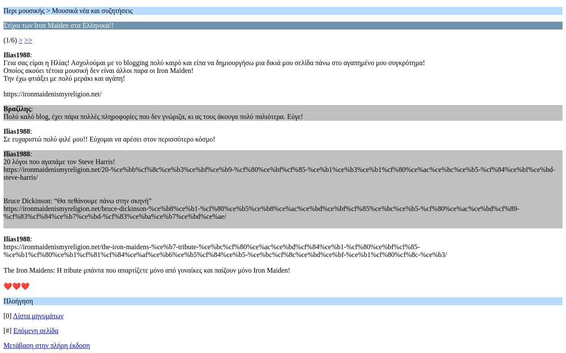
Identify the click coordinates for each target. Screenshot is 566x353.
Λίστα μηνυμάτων (38, 316)
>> (28, 40)
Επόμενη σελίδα (36, 330)
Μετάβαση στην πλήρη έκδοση (46, 345)
